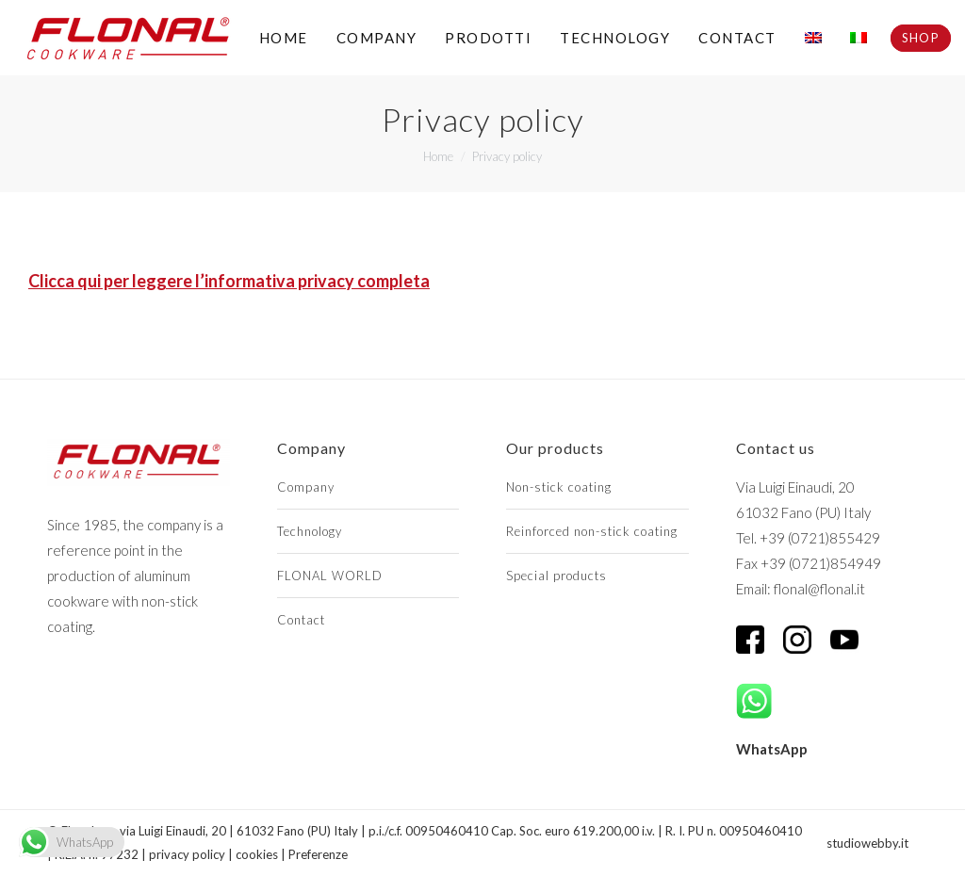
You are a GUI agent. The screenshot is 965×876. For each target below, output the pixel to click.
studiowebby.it (867, 843)
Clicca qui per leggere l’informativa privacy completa (229, 280)
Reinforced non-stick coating (592, 531)
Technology (309, 531)
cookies (257, 854)
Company (306, 487)
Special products (556, 575)
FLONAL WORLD (330, 575)
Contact (301, 619)
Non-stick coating (559, 487)
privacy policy (187, 854)
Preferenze (318, 854)
